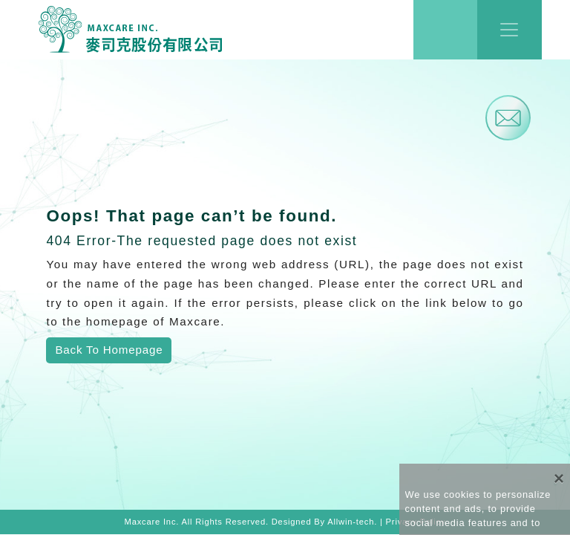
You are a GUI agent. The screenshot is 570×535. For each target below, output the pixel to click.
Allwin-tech (350, 521)
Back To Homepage (109, 349)
